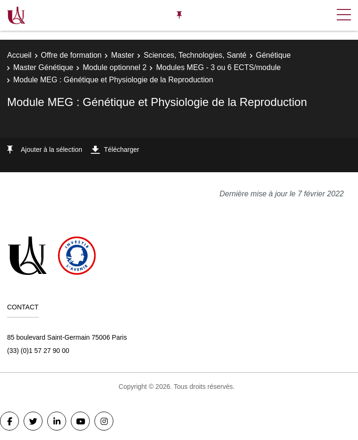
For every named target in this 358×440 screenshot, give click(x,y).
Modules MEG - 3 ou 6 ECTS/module (218, 67)
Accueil (19, 55)
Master (122, 55)
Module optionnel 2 (114, 67)
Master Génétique (43, 67)
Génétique (273, 55)
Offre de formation (71, 55)
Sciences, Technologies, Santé (195, 55)
